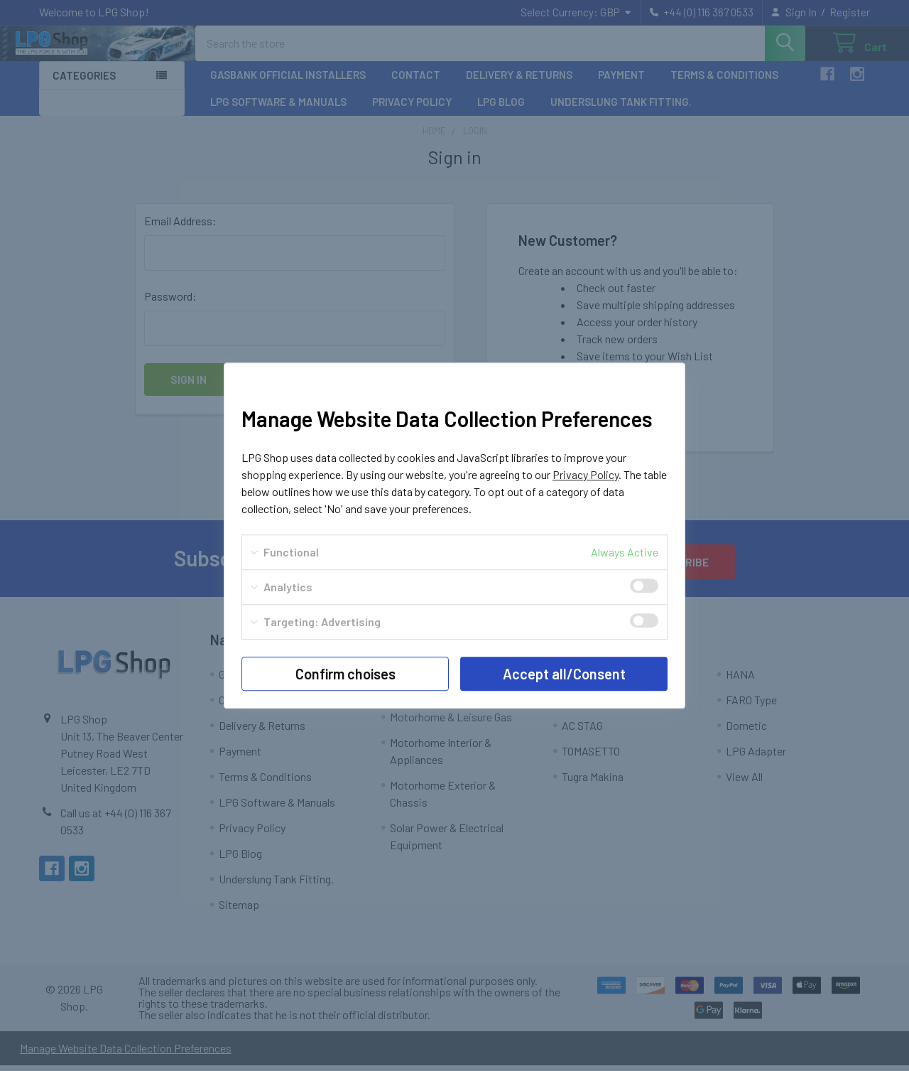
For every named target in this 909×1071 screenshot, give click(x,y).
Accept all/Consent (564, 673)
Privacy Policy (586, 474)
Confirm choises (345, 673)
